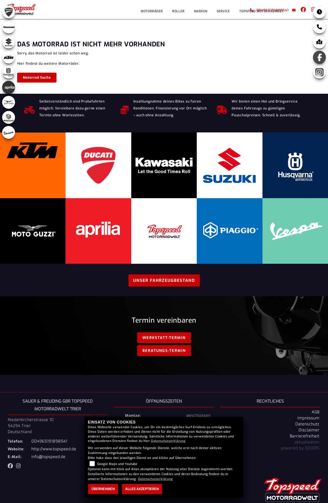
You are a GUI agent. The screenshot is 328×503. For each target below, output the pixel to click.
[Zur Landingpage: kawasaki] (8, 27)
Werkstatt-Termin (164, 337)
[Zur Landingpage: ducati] (8, 12)
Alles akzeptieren (142, 489)
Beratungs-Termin (164, 350)
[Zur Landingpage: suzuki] (8, 42)
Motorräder (152, 11)
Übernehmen (103, 489)
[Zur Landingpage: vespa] (8, 132)
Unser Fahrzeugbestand (164, 280)
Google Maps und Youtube (117, 464)
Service (223, 11)
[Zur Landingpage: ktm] (8, 57)
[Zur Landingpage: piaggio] (8, 117)
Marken (200, 11)
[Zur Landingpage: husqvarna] (8, 72)
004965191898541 (269, 10)
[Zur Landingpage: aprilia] (8, 87)
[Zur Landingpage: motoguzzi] (8, 102)
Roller (178, 11)
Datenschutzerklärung (168, 441)
